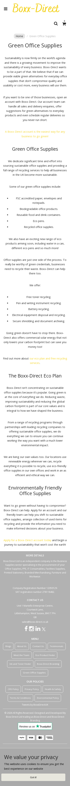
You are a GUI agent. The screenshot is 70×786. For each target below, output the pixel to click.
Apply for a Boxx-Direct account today (27, 540)
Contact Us (38, 646)
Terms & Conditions (20, 697)
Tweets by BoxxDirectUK (35, 704)
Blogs (8, 646)
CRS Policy (13, 689)
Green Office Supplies (34, 672)
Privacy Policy (32, 689)
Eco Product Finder (45, 655)
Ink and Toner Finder (20, 663)
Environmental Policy (48, 697)
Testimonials (56, 646)
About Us (22, 646)
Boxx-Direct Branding (48, 663)
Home (19, 36)
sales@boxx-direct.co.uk (35, 621)
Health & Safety (53, 689)
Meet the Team (21, 655)
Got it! (33, 777)
